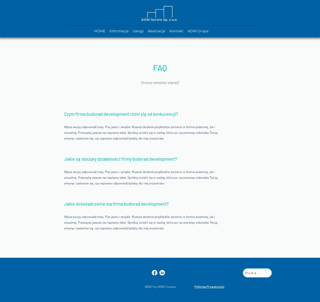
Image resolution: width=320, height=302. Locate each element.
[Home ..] (257, 272)
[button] (198, 31)
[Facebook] (154, 272)
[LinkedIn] (162, 272)
